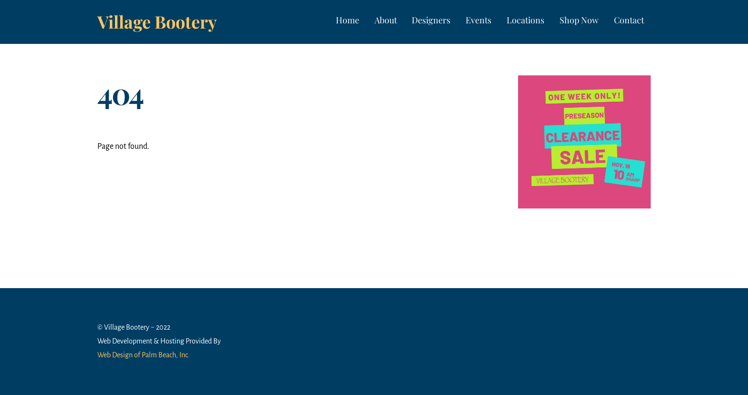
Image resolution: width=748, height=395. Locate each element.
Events (478, 20)
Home (347, 20)
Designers (431, 20)
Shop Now (579, 20)
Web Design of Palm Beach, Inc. (143, 355)
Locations (525, 20)
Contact (629, 20)
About (385, 20)
